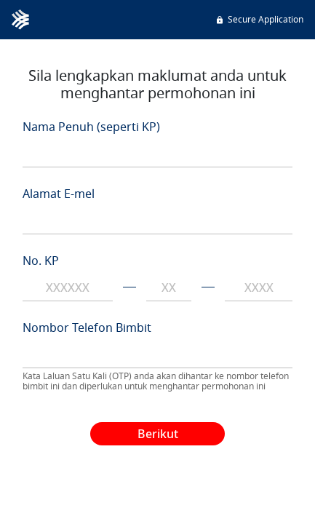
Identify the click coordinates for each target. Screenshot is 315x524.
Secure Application (259, 19)
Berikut (157, 434)
